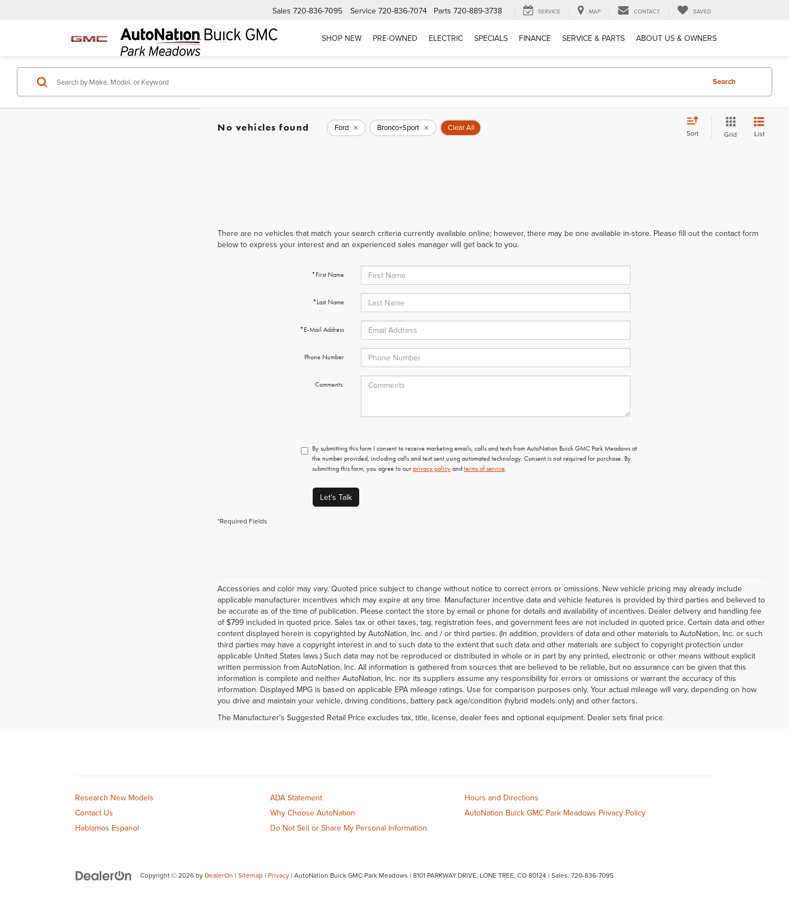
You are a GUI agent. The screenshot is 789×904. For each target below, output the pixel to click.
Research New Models (114, 797)
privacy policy (432, 468)
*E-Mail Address (322, 329)
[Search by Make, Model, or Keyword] (378, 81)
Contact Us (94, 812)
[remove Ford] (346, 127)
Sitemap (250, 875)
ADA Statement (296, 797)
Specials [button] (491, 38)
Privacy (278, 875)
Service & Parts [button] (593, 38)
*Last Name (328, 302)
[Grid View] (728, 127)
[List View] (759, 127)
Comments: (329, 384)
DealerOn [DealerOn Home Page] (219, 875)
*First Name (328, 275)
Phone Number (324, 357)
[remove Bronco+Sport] (403, 127)
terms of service (484, 468)
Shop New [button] (341, 38)
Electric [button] (446, 38)
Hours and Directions (502, 797)
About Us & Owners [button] (676, 38)
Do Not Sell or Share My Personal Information (348, 827)
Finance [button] (535, 38)
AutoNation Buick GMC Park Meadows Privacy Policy (555, 812)
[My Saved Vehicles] (694, 10)
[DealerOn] (103, 874)
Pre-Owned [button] (395, 38)
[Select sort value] (696, 127)
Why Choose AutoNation (312, 812)
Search (724, 81)
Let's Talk (336, 497)
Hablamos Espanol (107, 827)
